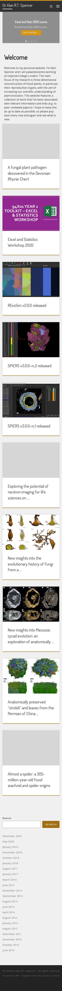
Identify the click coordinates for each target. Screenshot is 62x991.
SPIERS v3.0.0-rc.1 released (29, 425)
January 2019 (10, 847)
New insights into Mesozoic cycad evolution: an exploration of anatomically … (31, 635)
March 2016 (9, 879)
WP (17, 975)
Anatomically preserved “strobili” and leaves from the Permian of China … (31, 707)
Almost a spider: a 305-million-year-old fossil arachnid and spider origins (29, 779)
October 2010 (10, 944)
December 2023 (12, 836)
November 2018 (12, 852)
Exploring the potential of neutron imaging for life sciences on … (28, 491)
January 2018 (10, 863)
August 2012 (10, 928)
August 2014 (10, 901)
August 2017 (10, 868)
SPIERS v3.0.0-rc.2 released (29, 365)
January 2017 (10, 874)
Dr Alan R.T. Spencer (24, 970)
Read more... (31, 32)
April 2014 (8, 912)
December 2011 (12, 934)
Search (6, 818)
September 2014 (12, 896)
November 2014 (12, 890)
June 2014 (8, 906)
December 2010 (12, 939)
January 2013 (10, 923)
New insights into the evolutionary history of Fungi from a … (30, 563)
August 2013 (10, 917)
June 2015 (8, 885)
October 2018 (10, 857)
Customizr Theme (50, 975)
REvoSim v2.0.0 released (27, 305)
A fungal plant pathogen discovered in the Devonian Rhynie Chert (29, 173)
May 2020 (8, 841)
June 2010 (8, 950)
